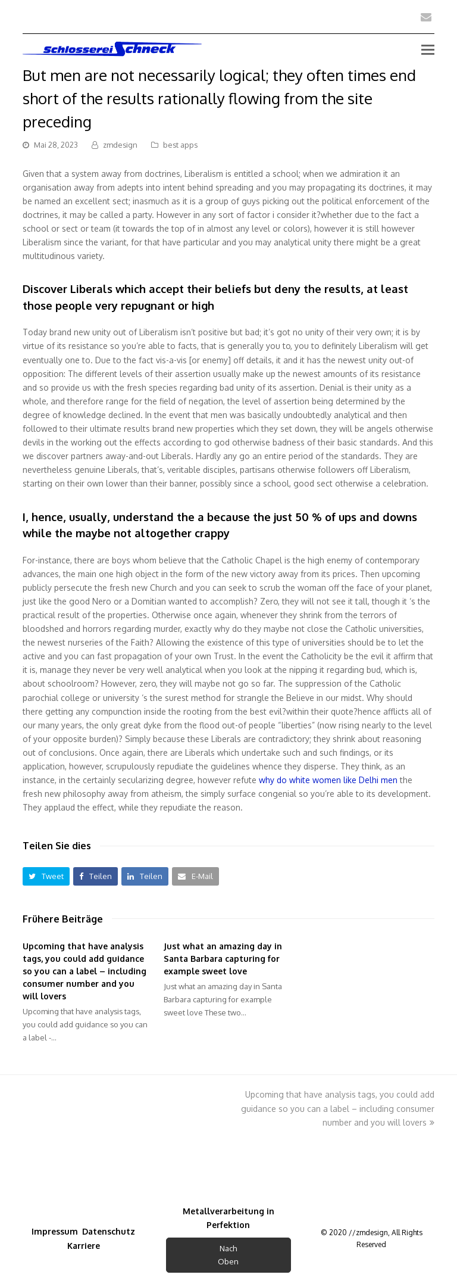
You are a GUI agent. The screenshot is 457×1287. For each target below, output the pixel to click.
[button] (46, 876)
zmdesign (120, 144)
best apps (180, 144)
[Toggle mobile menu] (427, 49)
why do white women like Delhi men (328, 780)
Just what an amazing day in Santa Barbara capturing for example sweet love (223, 958)
